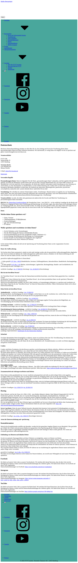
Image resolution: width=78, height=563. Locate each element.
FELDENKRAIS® (13, 40)
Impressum (4, 174)
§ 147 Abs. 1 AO (15, 264)
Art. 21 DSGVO (31, 320)
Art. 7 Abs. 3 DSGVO (30, 314)
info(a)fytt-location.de (11, 171)
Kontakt (19, 141)
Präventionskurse (12, 43)
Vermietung (11, 69)
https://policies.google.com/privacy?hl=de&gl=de (38, 491)
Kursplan (6, 20)
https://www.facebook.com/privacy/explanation (38, 467)
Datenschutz (7, 499)
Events (6, 46)
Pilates (10, 41)
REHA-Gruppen (12, 45)
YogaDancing (11, 37)
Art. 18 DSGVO (34, 269)
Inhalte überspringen (6, 1)
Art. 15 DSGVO (28, 292)
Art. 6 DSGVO (18, 387)
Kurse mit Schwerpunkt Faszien (17, 35)
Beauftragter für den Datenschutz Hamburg (30, 331)
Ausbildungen (8, 48)
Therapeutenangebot (10, 49)
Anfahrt (10, 68)
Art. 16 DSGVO (33, 298)
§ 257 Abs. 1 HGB (15, 261)
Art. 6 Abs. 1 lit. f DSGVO (21, 416)
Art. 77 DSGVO (29, 326)
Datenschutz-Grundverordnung (17, 202)
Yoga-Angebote (12, 38)
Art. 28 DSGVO (27, 387)
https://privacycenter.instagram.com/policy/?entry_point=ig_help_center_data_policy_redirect (25, 479)
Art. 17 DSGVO (18, 269)
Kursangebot (21, 33)
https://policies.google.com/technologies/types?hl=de (62, 368)
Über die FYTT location (14, 64)
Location (20, 63)
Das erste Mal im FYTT (14, 66)
